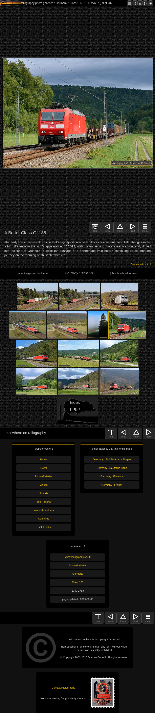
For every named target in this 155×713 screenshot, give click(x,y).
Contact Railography (63, 687)
